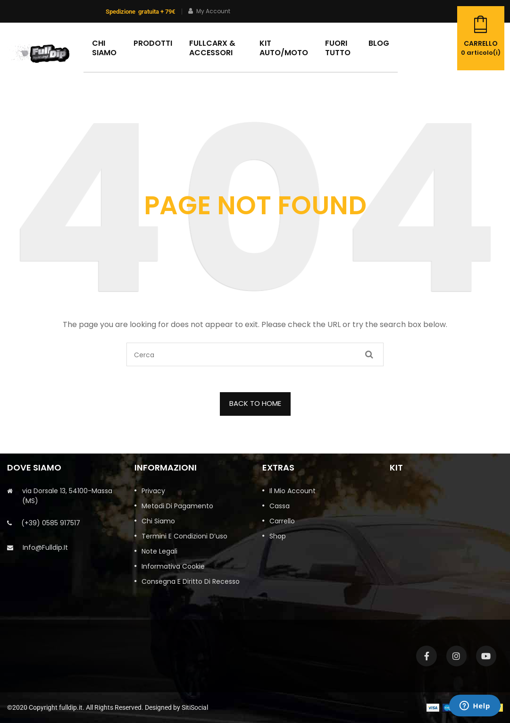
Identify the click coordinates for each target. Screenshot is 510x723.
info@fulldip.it (45, 547)
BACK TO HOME (255, 403)
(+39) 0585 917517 (50, 523)
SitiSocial (195, 707)
